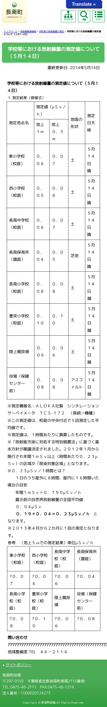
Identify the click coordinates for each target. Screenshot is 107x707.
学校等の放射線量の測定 (51, 31)
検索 (84, 16)
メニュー (98, 16)
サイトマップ (68, 16)
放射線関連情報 (28, 31)
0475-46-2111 (23, 687)
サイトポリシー (19, 664)
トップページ (10, 31)
